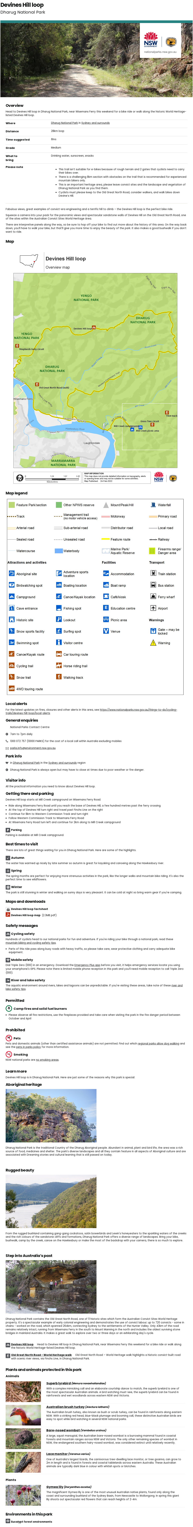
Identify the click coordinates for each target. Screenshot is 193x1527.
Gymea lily (54, 1487)
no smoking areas (47, 1060)
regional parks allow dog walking (158, 1043)
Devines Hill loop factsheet (29, 909)
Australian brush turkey (65, 1407)
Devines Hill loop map (34, 915)
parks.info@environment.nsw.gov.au (33, 748)
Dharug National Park (64, 123)
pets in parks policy (28, 1047)
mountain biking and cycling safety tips (31, 943)
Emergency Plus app (87, 965)
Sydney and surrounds (95, 123)
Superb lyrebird (58, 1383)
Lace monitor (57, 1454)
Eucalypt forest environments (31, 1522)
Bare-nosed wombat (63, 1430)
